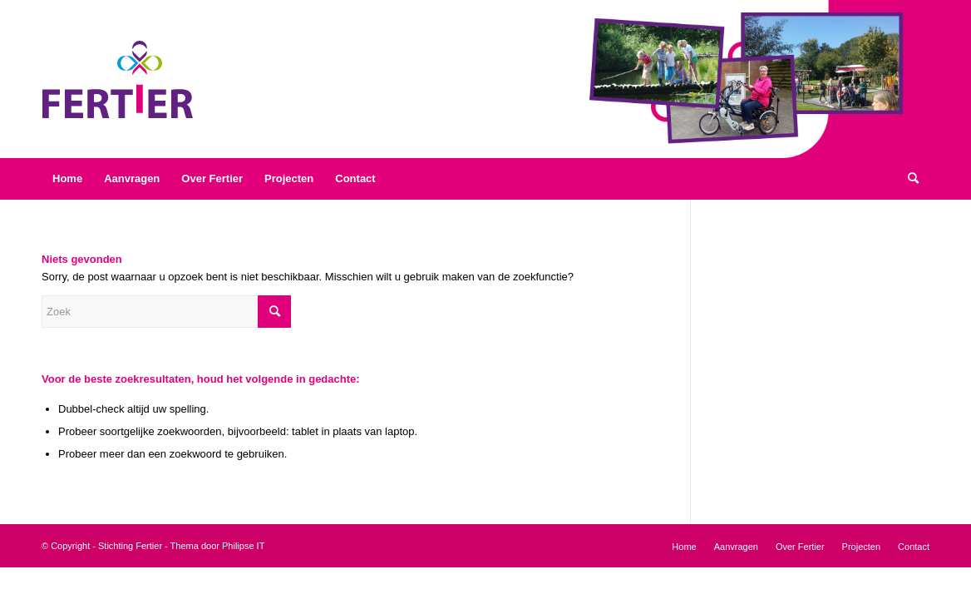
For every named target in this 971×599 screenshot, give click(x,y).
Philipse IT (243, 546)
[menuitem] (67, 179)
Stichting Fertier (130, 546)
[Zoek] (913, 179)
